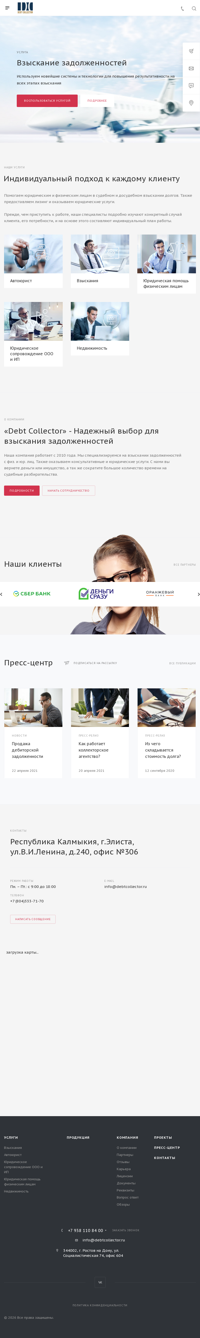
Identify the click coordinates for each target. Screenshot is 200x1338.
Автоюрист (21, 280)
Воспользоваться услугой (47, 100)
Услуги (11, 1137)
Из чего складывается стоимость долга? (163, 750)
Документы (126, 1183)
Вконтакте (100, 1282)
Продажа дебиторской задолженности (27, 750)
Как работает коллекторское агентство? (94, 750)
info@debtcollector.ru (125, 886)
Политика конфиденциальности (100, 1305)
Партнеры (125, 1155)
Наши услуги (14, 167)
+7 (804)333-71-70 (27, 901)
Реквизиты (125, 1190)
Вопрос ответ (128, 1197)
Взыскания (87, 280)
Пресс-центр (167, 1148)
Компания (127, 1137)
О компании (127, 1148)
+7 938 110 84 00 (85, 1230)
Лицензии (125, 1176)
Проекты (163, 1137)
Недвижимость (92, 348)
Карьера (124, 1169)
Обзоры (123, 1204)
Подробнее (97, 100)
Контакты (164, 1158)
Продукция (78, 1137)
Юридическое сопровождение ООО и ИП (31, 354)
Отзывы (123, 1162)
